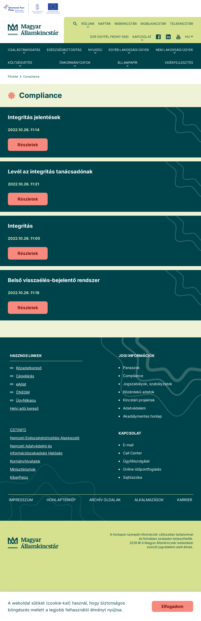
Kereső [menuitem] (75, 23)
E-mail (128, 445)
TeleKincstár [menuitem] (181, 24)
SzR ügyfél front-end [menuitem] (109, 37)
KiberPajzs (19, 477)
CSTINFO (18, 429)
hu (187, 37)
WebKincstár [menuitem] (125, 24)
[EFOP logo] (32, 8)
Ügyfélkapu (26, 400)
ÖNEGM (23, 392)
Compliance (133, 375)
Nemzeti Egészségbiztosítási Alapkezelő (44, 438)
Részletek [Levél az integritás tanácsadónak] (28, 199)
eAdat (21, 384)
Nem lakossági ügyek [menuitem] (174, 50)
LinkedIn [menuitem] (168, 36)
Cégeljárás (25, 376)
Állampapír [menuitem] (127, 63)
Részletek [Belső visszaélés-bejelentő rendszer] (28, 307)
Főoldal (13, 76)
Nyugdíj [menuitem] (95, 50)
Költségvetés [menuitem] (20, 63)
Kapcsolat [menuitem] (142, 37)
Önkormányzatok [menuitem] (75, 63)
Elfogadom (172, 606)
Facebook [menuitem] (158, 36)
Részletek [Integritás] (28, 253)
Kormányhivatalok (25, 461)
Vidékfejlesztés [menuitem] (179, 63)
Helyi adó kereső (24, 408)
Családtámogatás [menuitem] (24, 50)
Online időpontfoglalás (142, 469)
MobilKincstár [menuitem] (153, 24)
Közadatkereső (29, 368)
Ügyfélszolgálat (136, 461)
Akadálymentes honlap (142, 416)
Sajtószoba (132, 477)
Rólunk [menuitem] (87, 24)
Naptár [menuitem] (104, 24)
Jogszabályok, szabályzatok (147, 384)
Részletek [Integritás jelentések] (28, 144)
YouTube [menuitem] (178, 36)
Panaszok (131, 367)
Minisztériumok (23, 469)
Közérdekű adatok (138, 392)
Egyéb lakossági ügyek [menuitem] (129, 50)
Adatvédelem (134, 408)
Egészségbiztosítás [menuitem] (64, 50)
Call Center (132, 453)
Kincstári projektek (139, 400)
